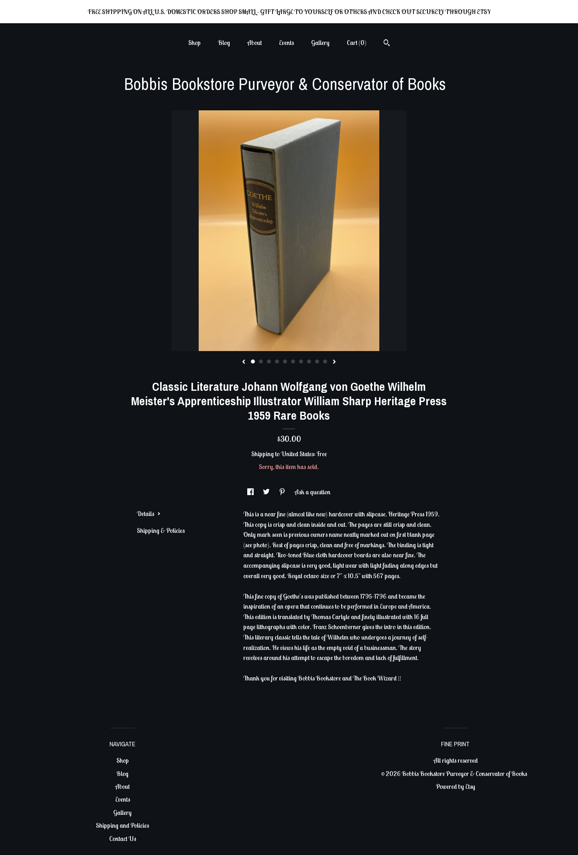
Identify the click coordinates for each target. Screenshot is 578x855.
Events (286, 43)
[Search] (387, 43)
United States (297, 454)
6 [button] (293, 361)
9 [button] (317, 361)
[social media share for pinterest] (283, 492)
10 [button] (325, 361)
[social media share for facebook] (251, 492)
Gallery (320, 43)
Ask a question (312, 492)
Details (149, 514)
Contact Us (122, 839)
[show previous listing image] (244, 362)
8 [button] (309, 361)
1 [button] (253, 361)
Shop (194, 43)
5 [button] (285, 361)
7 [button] (301, 361)
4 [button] (277, 361)
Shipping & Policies (161, 530)
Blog (224, 43)
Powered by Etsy (455, 786)
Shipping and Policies (122, 825)
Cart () (356, 43)
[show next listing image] (334, 362)
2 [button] (261, 361)
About (254, 43)
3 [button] (269, 361)
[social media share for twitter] (267, 492)
